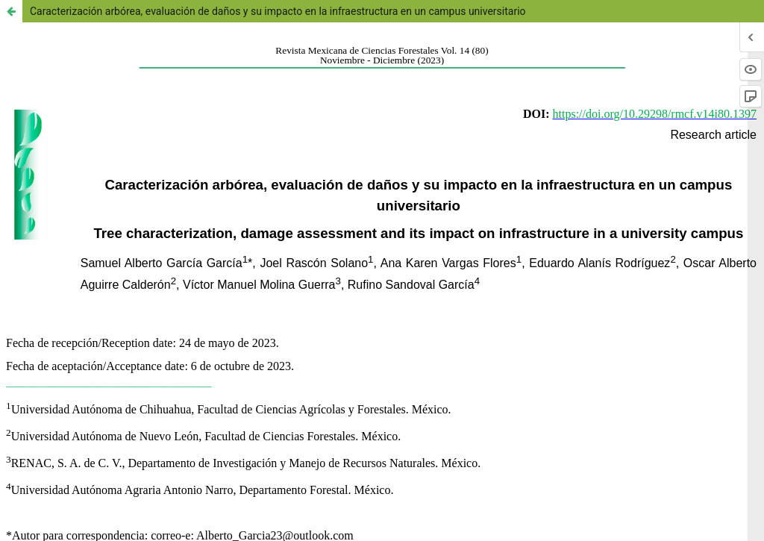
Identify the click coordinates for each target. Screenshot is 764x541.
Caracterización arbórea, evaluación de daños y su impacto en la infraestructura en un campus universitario (278, 11)
